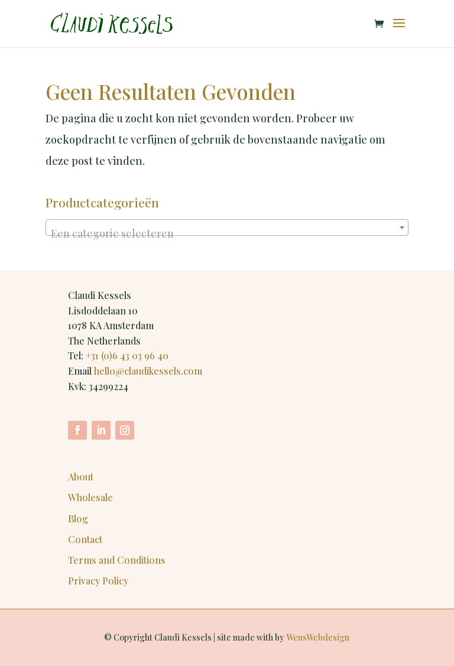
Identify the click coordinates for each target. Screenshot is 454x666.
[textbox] (227, 233)
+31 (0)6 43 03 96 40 (127, 355)
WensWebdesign (317, 637)
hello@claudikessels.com (148, 371)
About (80, 476)
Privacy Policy (98, 580)
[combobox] (227, 227)
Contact (85, 539)
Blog (78, 518)
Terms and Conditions (117, 560)
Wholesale (90, 497)
